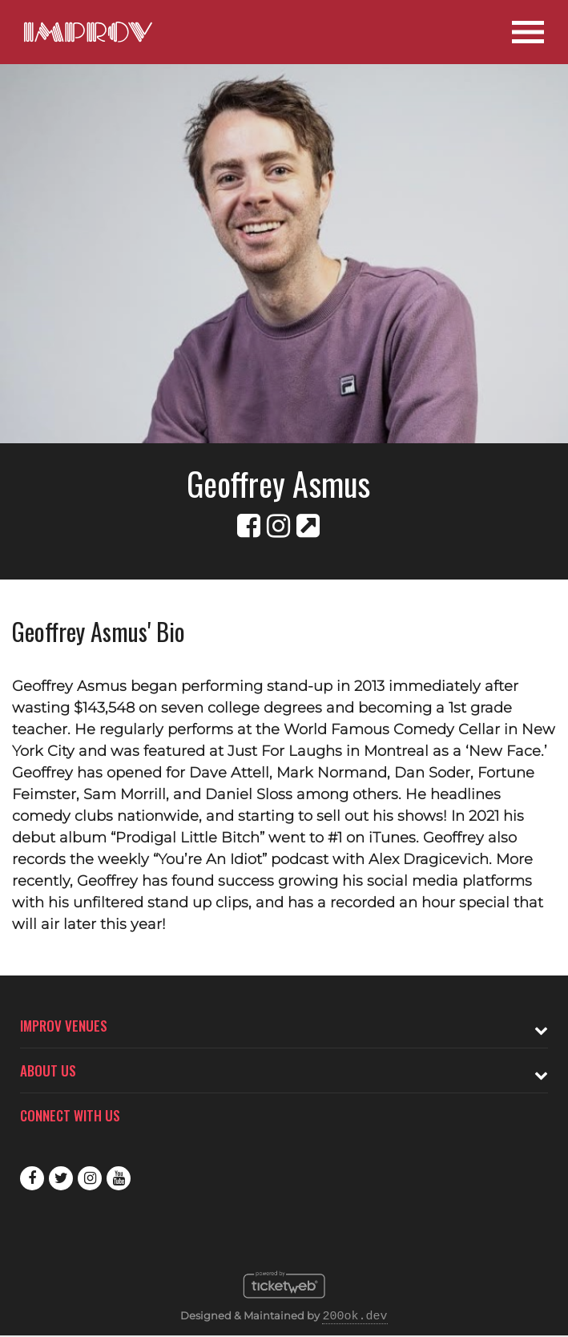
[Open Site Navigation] (528, 32)
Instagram (90, 1178)
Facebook (32, 1178)
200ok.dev (354, 1317)
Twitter (61, 1178)
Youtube (119, 1178)
